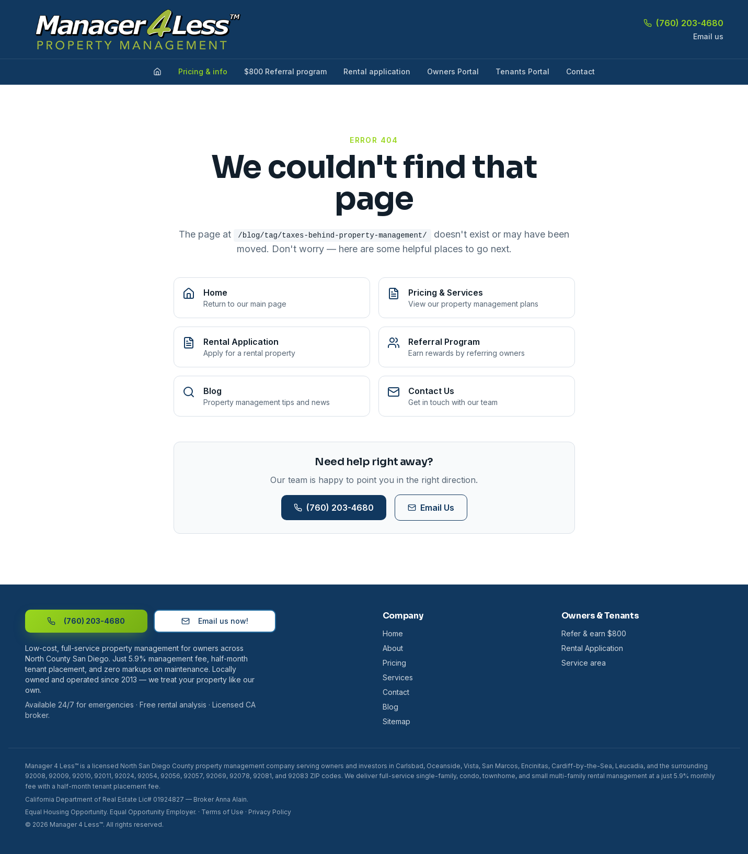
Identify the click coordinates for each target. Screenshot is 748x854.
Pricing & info (202, 71)
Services (398, 677)
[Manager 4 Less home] (134, 29)
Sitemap (396, 721)
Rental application (376, 71)
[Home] (157, 72)
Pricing (394, 662)
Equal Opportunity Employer (152, 812)
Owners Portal (453, 71)
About (393, 648)
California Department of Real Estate (81, 799)
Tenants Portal (522, 71)
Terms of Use (222, 812)
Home (393, 633)
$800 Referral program (285, 71)
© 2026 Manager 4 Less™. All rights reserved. (94, 824)
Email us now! (214, 620)
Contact (580, 71)
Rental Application (592, 648)
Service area (583, 662)
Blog (390, 706)
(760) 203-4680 (683, 23)
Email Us (431, 507)
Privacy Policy (269, 812)
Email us (708, 36)
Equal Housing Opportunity (66, 812)
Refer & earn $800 (593, 633)
